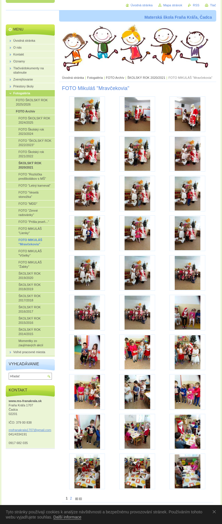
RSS (196, 5)
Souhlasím (215, 511)
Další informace (67, 517)
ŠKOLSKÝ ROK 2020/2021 (146, 77)
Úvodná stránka (73, 77)
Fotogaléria (95, 77)
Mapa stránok (172, 5)
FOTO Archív (115, 77)
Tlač (213, 5)
